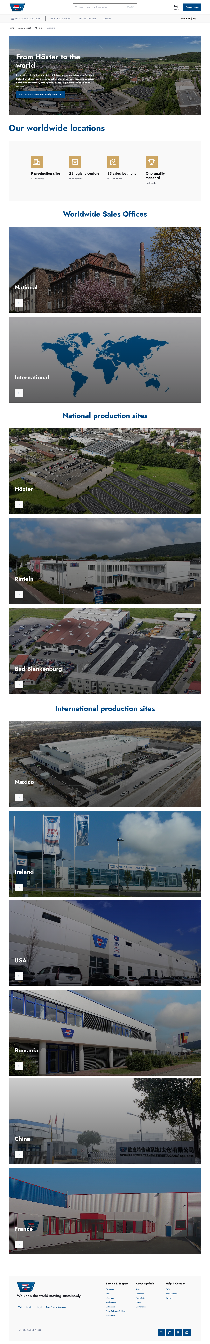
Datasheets (110, 1306)
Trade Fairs (140, 1298)
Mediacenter (111, 1302)
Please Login (192, 7)
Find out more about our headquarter (40, 94)
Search (131, 7)
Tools (108, 1293)
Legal (39, 1307)
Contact (169, 1298)
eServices (110, 1298)
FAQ (168, 1289)
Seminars (110, 1289)
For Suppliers (171, 1293)
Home (11, 28)
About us (39, 28)
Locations (51, 28)
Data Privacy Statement (56, 1307)
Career (139, 1302)
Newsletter (110, 1315)
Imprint (29, 1307)
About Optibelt (24, 28)
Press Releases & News (116, 1311)
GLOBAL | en (188, 18)
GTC (20, 1307)
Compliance (141, 1306)
